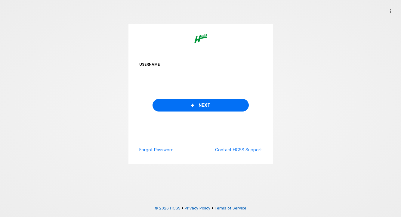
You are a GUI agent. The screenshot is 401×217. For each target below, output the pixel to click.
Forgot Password (156, 149)
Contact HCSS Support (238, 149)
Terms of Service (230, 208)
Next (200, 105)
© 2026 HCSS (167, 208)
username (149, 64)
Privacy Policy (197, 208)
